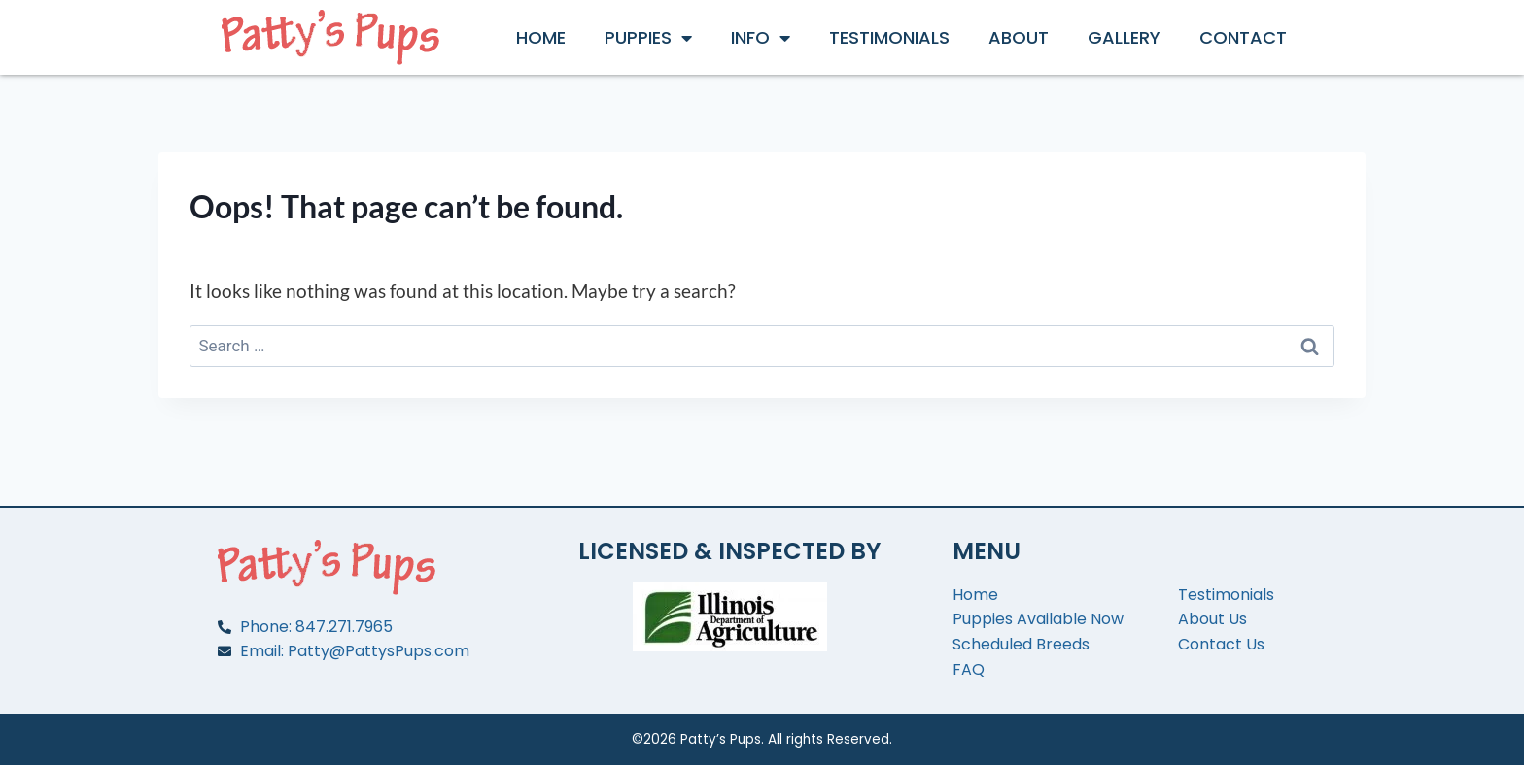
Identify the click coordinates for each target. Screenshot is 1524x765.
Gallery (1124, 37)
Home (541, 37)
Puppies (648, 37)
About (1018, 37)
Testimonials (889, 37)
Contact (1243, 37)
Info (760, 37)
